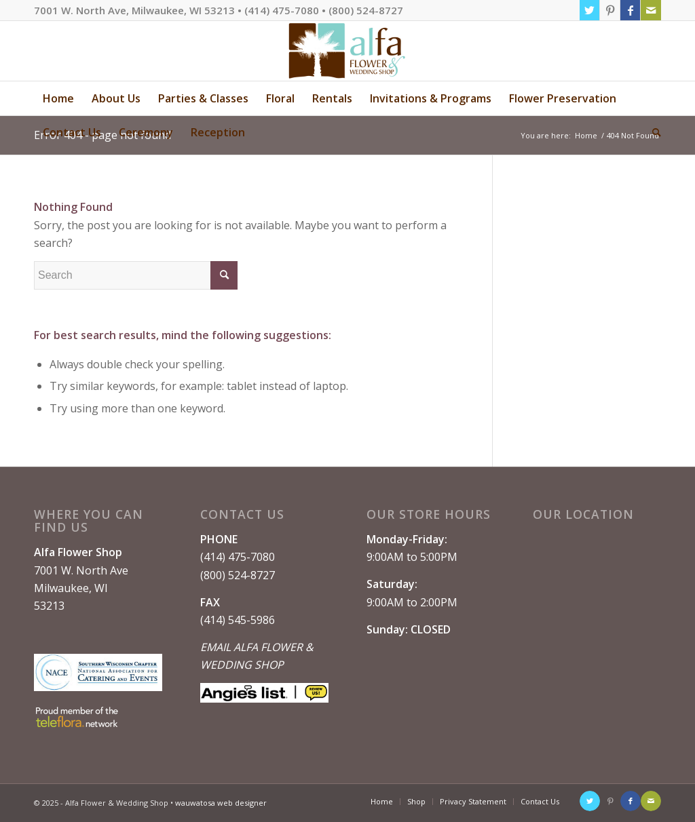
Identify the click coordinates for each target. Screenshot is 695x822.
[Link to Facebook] (630, 10)
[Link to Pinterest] (610, 10)
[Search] (652, 132)
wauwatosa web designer (221, 803)
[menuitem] (58, 98)
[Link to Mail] (651, 10)
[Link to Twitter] (589, 10)
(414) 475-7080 (237, 556)
